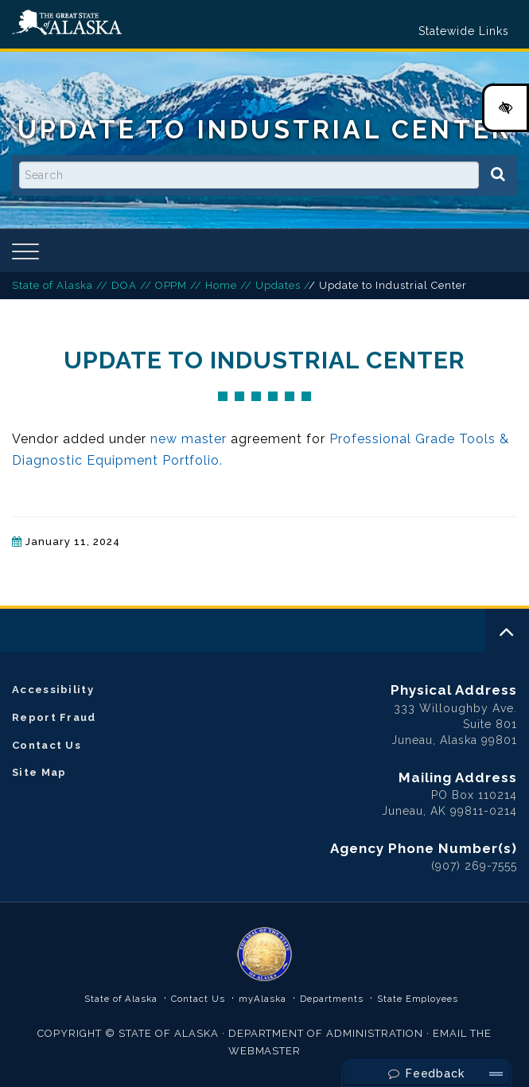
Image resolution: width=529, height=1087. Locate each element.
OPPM (171, 285)
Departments (332, 998)
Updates (278, 285)
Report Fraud (54, 717)
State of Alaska (67, 23)
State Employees (418, 998)
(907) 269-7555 (474, 865)
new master (189, 438)
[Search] (498, 174)
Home (221, 285)
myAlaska (262, 998)
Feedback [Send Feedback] (426, 1073)
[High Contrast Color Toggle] (505, 108)
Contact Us (46, 745)
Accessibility (53, 689)
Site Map (39, 772)
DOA (124, 285)
